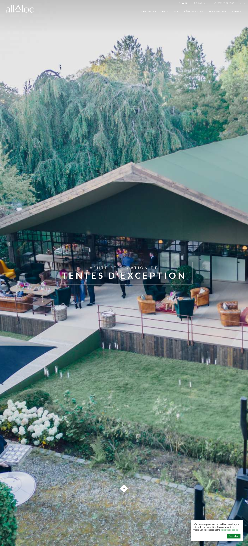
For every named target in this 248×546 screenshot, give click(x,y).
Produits (170, 11)
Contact (238, 11)
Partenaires (217, 11)
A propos (149, 11)
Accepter (233, 536)
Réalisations (193, 11)
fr (242, 3)
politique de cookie (229, 529)
